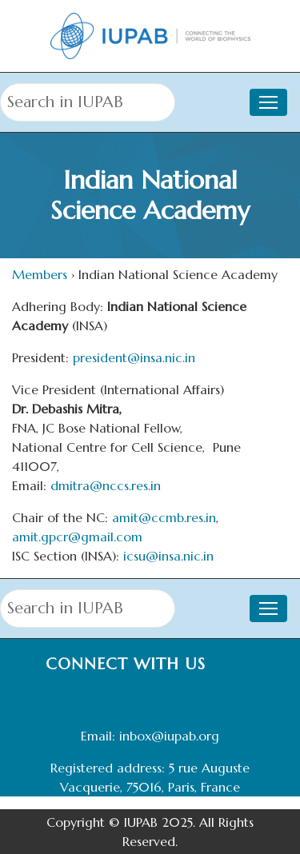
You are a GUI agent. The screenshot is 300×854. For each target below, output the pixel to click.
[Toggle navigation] (268, 102)
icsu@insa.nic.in (168, 556)
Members (39, 274)
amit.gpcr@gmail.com (77, 537)
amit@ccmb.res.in (164, 517)
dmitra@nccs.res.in (105, 485)
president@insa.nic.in (134, 357)
